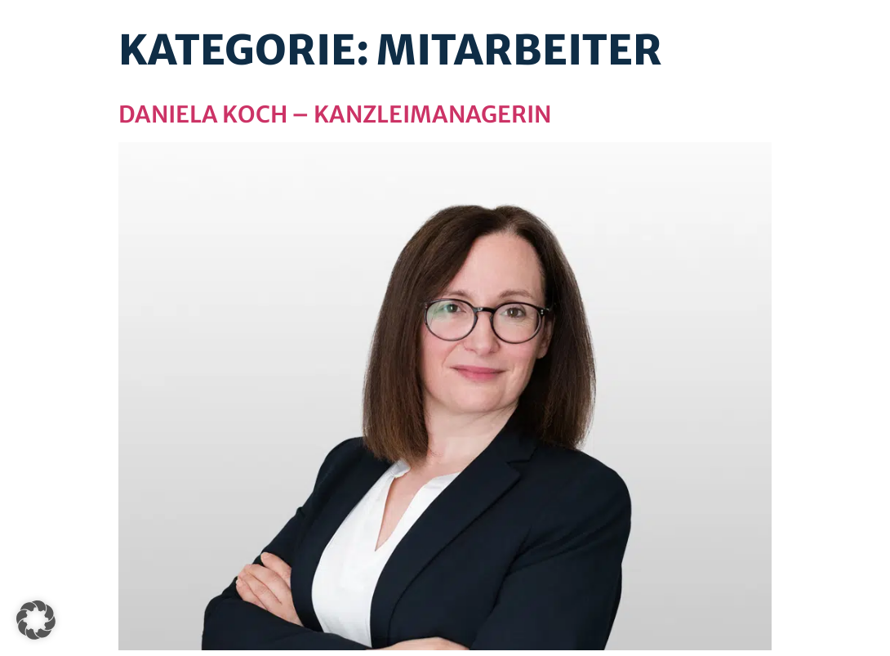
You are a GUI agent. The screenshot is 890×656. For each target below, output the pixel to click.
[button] (36, 620)
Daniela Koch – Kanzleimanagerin (334, 114)
